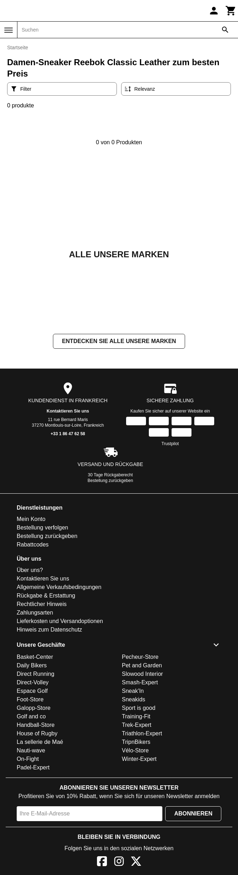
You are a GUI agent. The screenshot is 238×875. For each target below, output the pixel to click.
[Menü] (8, 30)
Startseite (17, 47)
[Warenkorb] (231, 10)
